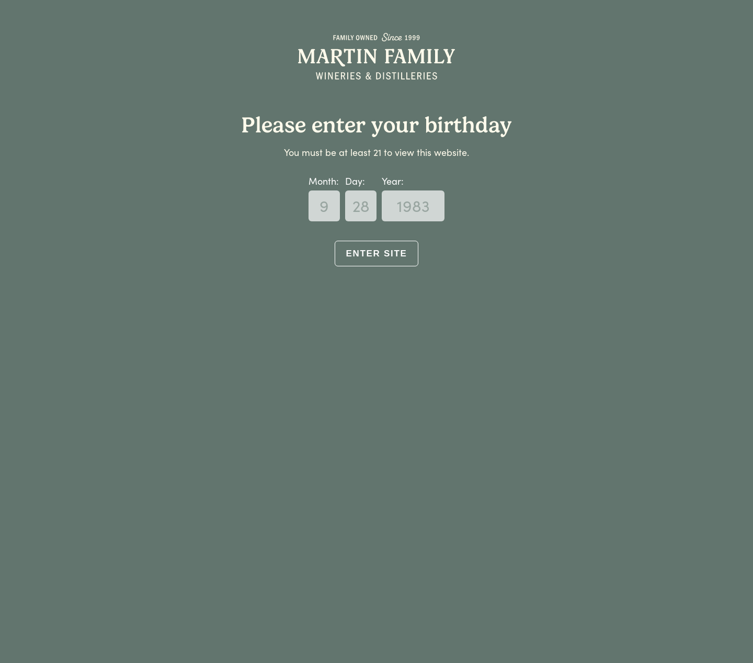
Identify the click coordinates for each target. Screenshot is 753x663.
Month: (324, 181)
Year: (393, 181)
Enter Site (376, 254)
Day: (355, 181)
